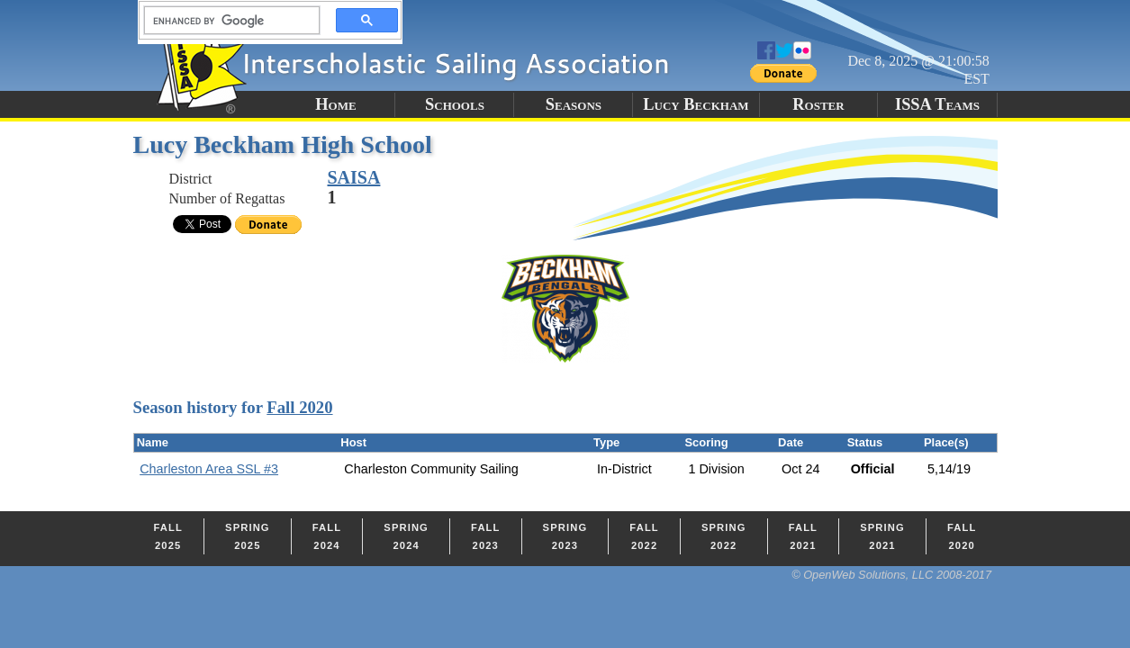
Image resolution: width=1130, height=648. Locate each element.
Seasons (573, 104)
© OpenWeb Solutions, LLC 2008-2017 (891, 574)
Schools (454, 104)
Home (335, 104)
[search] (227, 21)
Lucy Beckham (695, 104)
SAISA (354, 177)
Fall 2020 (299, 407)
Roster (818, 104)
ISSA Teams (937, 104)
